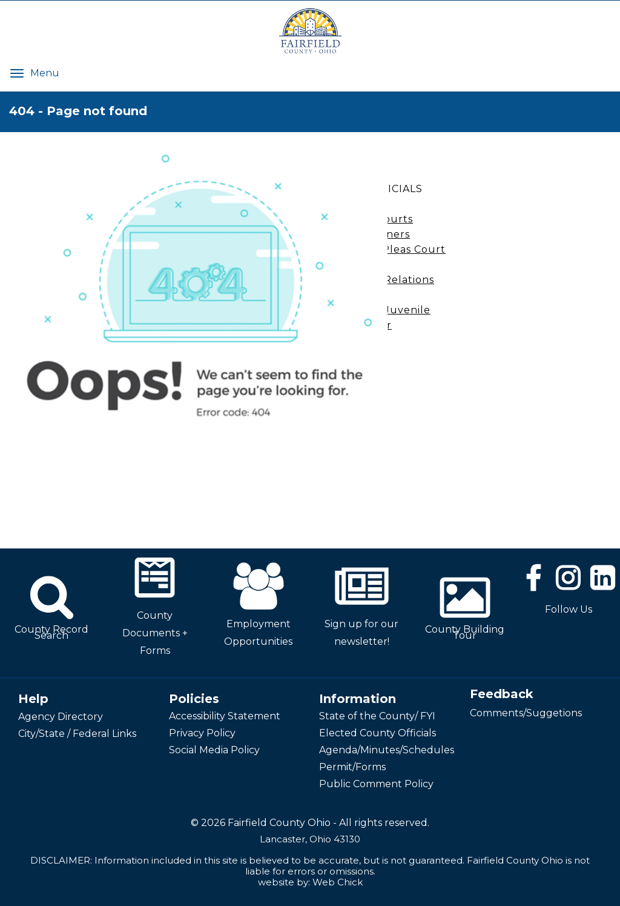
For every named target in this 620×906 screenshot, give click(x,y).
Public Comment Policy (376, 784)
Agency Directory (60, 716)
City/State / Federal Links (77, 733)
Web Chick (337, 882)
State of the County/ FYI (377, 716)
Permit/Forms (352, 767)
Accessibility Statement (224, 716)
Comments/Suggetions (526, 713)
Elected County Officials (377, 733)
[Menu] (17, 73)
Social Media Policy (214, 750)
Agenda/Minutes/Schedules (386, 750)
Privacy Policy (202, 733)
